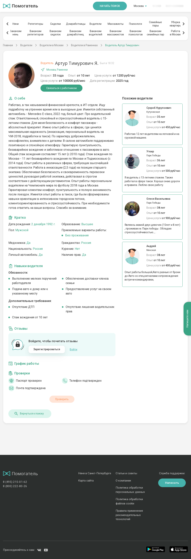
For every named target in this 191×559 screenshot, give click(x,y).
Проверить (62, 399)
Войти (73, 349)
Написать (172, 482)
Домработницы (75, 23)
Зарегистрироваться (46, 349)
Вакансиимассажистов (115, 33)
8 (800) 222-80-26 (15, 486)
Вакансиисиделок (55, 33)
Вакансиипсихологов (136, 33)
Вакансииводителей (95, 33)
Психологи (135, 23)
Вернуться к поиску (29, 413)
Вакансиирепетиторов (35, 33)
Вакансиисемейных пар (155, 33)
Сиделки (55, 23)
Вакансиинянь (15, 33)
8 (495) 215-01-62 (15, 482)
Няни (15, 23)
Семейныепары (155, 24)
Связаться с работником (61, 88)
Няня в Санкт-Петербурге (94, 473)
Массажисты (115, 23)
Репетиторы (35, 23)
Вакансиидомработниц (75, 33)
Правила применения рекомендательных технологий (129, 515)
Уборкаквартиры (175, 24)
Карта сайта (86, 480)
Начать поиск (110, 5)
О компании (123, 480)
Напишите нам (187, 318)
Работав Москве (175, 33)
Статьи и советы (126, 473)
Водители (95, 23)
